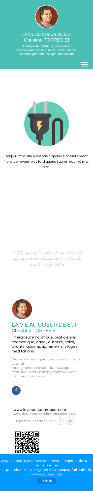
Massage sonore (23, 368)
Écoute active (45, 368)
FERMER (46, 480)
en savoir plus (52, 474)
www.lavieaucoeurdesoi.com (40, 410)
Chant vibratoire (39, 372)
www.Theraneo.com (15, 461)
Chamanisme (35, 376)
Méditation (59, 372)
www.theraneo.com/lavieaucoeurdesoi (45, 414)
